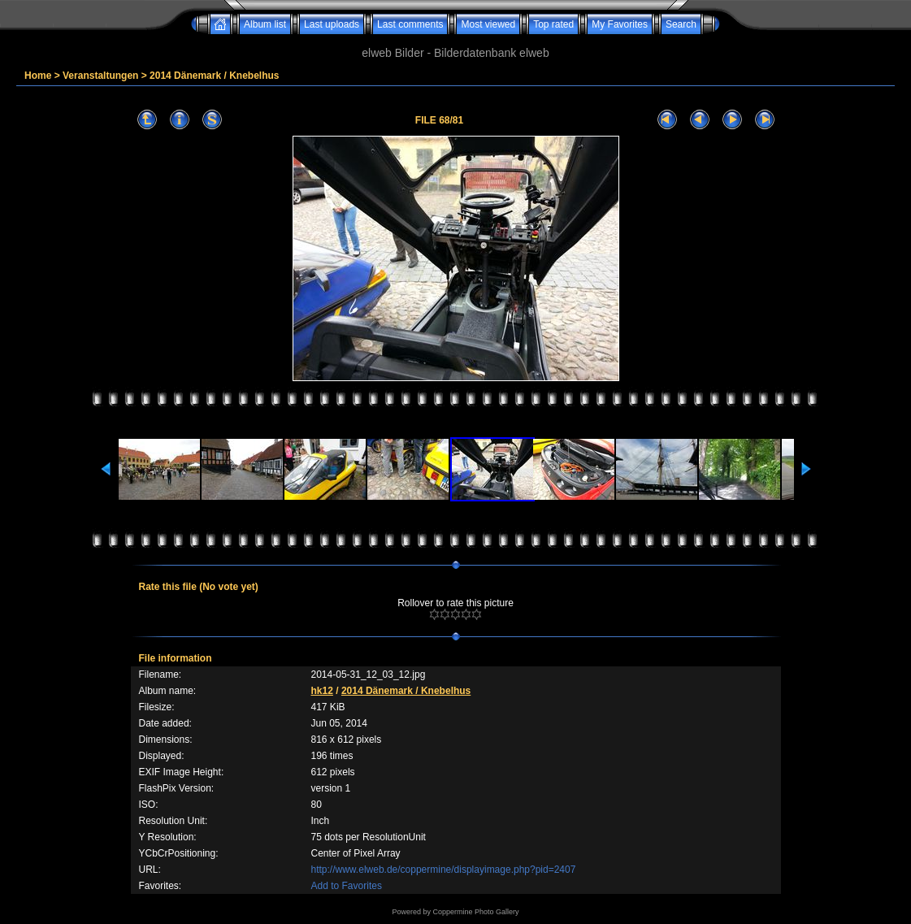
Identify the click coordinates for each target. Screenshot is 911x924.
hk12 (322, 690)
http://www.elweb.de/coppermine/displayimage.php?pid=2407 (443, 869)
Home (37, 75)
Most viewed (488, 24)
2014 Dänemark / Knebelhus (214, 75)
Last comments (410, 24)
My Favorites (620, 24)
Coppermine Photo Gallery (475, 912)
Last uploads (331, 24)
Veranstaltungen (100, 75)
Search (681, 24)
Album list (265, 24)
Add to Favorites (346, 885)
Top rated (553, 24)
